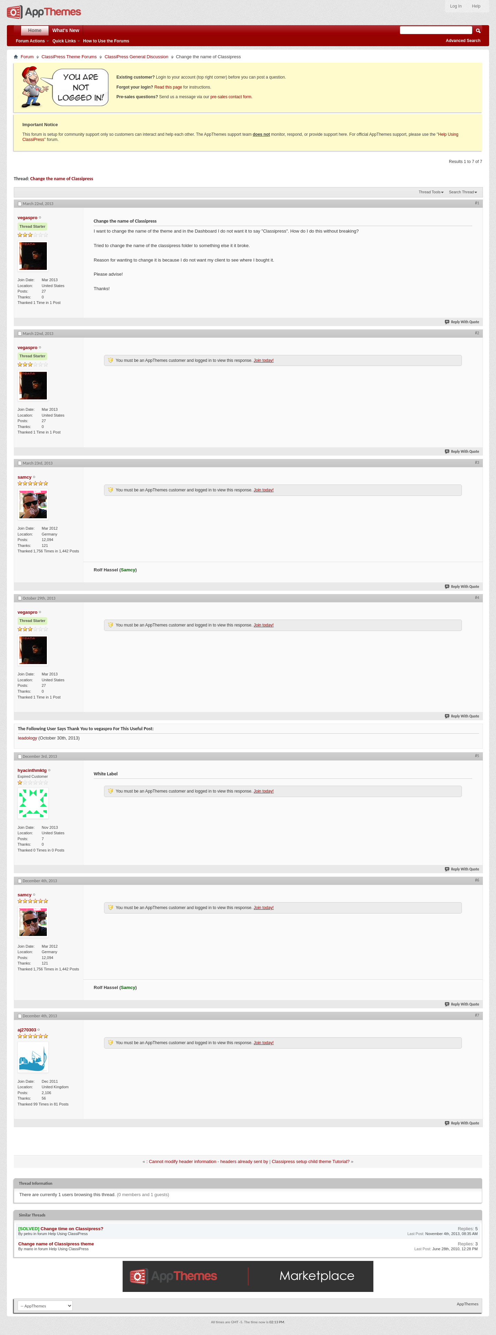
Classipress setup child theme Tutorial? (311, 1161)
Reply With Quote (462, 322)
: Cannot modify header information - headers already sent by (207, 1161)
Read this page (168, 87)
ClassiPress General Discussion (136, 56)
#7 (477, 1015)
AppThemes (467, 1303)
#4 (477, 597)
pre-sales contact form (230, 96)
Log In (456, 6)
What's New (65, 30)
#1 (477, 203)
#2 (477, 332)
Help (476, 6)
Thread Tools (430, 192)
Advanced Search (463, 40)
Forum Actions (30, 41)
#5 (477, 755)
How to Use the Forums (106, 41)
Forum (27, 56)
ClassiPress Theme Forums (69, 56)
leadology (27, 738)
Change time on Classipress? (72, 1228)
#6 (477, 880)
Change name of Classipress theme (56, 1243)
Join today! (263, 360)
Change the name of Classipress (61, 179)
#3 (477, 462)
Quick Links (64, 41)
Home (35, 30)
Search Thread (461, 192)
